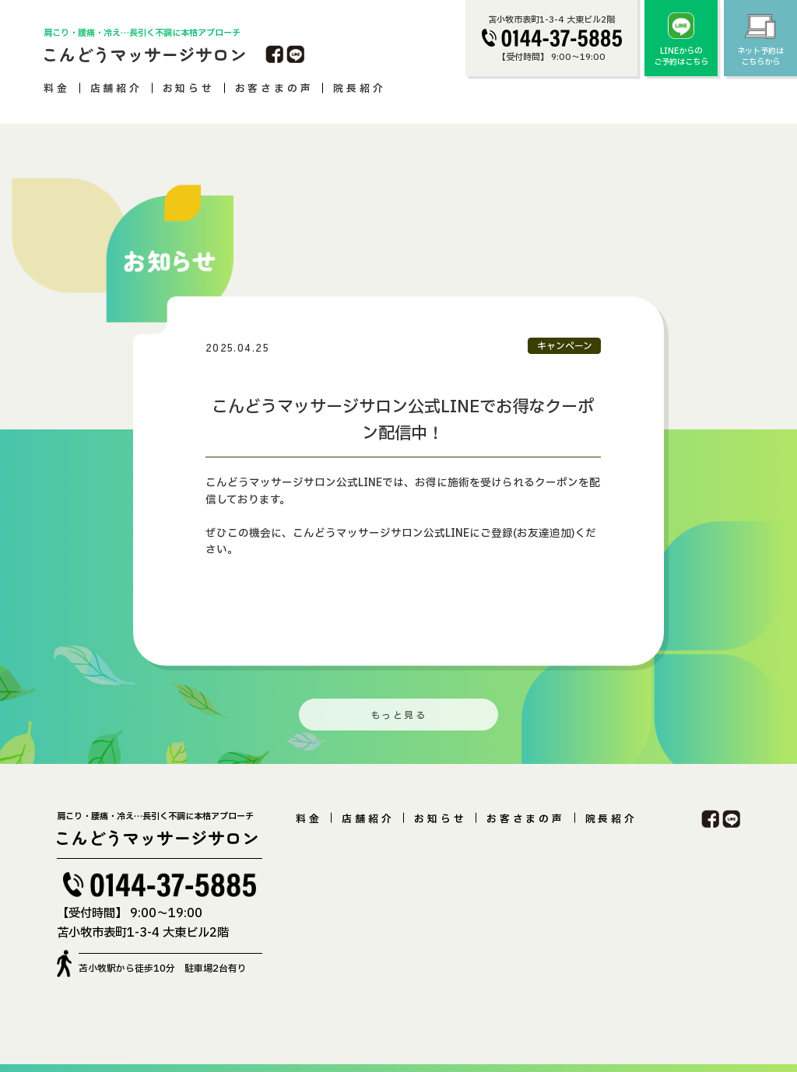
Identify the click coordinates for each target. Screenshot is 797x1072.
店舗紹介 (116, 88)
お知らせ (189, 88)
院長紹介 (359, 88)
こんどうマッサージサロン (144, 53)
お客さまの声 (274, 88)
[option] (395, 478)
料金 (57, 88)
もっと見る (398, 716)
